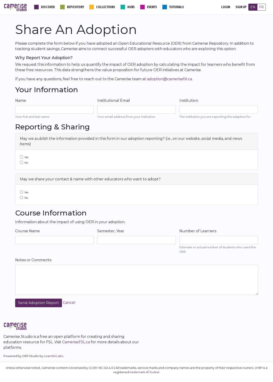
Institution (188, 100)
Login (225, 7)
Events (152, 7)
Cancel (69, 302)
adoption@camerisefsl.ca (169, 79)
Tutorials (176, 7)
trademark (137, 372)
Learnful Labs (53, 356)
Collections (105, 7)
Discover (48, 7)
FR (261, 7)
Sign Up (241, 7)
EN (252, 7)
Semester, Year (110, 231)
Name (20, 100)
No (26, 162)
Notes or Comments (33, 260)
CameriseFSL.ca (76, 342)
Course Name (27, 231)
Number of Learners (197, 231)
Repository (75, 7)
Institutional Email (113, 100)
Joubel (154, 372)
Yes (26, 157)
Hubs (131, 7)
